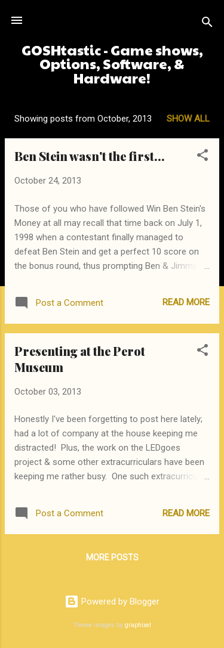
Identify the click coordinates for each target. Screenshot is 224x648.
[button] (202, 157)
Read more (186, 302)
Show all (188, 118)
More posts (112, 557)
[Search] (207, 24)
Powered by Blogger (112, 601)
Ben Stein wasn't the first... (89, 156)
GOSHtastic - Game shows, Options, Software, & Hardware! (112, 64)
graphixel (138, 625)
